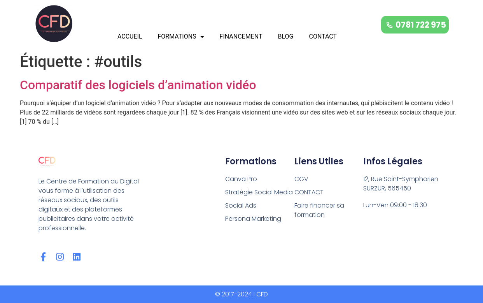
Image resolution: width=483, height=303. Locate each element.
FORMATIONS (181, 37)
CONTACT (323, 36)
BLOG (285, 36)
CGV (301, 178)
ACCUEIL (129, 36)
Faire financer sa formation (319, 210)
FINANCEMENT (241, 36)
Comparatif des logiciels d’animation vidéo (138, 85)
